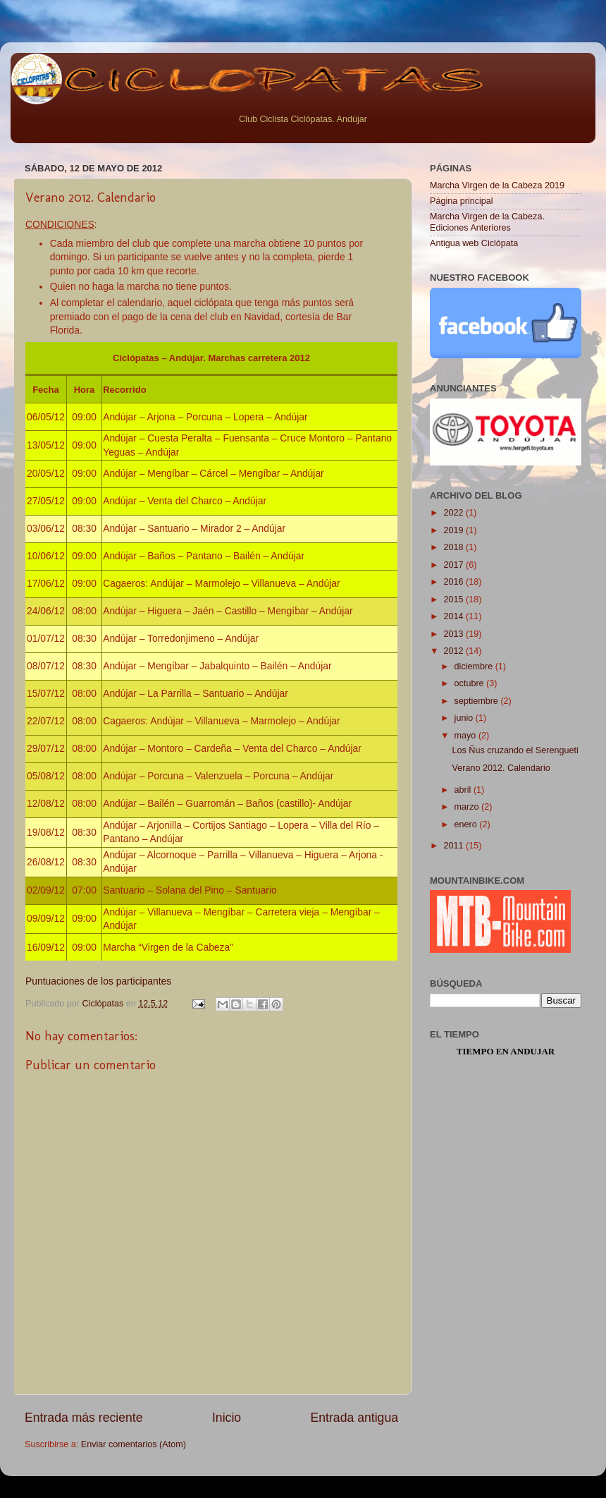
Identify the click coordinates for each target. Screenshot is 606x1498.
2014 (454, 616)
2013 (454, 634)
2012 (454, 651)
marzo (468, 807)
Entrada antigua (354, 1418)
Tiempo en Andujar (506, 1051)
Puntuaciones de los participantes (98, 981)
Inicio (226, 1418)
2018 (454, 547)
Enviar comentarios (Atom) (133, 1444)
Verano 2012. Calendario (501, 768)
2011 (454, 846)
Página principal (461, 201)
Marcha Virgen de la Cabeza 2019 (497, 185)
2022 (454, 513)
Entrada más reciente (84, 1418)
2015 (454, 599)
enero (467, 824)
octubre (471, 683)
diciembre (475, 666)
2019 (454, 530)
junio (465, 718)
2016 (454, 582)
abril (464, 790)
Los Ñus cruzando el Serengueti (515, 750)
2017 (454, 565)
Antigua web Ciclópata (474, 243)
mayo (466, 736)
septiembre (478, 701)
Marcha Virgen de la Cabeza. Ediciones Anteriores (487, 222)
